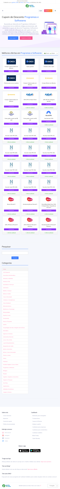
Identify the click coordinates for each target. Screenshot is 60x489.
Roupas (5, 373)
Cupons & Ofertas (37, 421)
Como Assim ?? (13, 38)
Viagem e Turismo (7, 392)
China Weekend (7, 303)
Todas (4, 269)
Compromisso (36, 418)
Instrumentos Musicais (8, 336)
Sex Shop (5, 383)
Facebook (5, 438)
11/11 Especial (6, 272)
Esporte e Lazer (6, 315)
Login (40, 10)
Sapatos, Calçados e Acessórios (10, 376)
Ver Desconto (11, 71)
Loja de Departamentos (8, 343)
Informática (5, 330)
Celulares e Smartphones (9, 300)
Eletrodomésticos (7, 306)
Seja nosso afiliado (32, 469)
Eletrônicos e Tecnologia (8, 309)
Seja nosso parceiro (46, 461)
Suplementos (6, 386)
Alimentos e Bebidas (8, 278)
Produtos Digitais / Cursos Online (10, 364)
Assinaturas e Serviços (8, 284)
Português (52, 485)
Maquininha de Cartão (8, 346)
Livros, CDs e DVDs (7, 339)
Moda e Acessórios (7, 349)
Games (4, 324)
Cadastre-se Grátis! (26, 38)
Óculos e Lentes (7, 355)
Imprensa (5, 418)
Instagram (5, 435)
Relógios (5, 370)
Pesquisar (15, 257)
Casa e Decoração (7, 296)
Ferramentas (6, 318)
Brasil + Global (49, 53)
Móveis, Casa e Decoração (9, 352)
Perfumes (5, 361)
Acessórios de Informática (9, 275)
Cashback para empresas (39, 427)
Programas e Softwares (8, 367)
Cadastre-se (48, 10)
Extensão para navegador (39, 415)
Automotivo (6, 287)
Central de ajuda (7, 421)
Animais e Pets (6, 281)
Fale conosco (6, 433)
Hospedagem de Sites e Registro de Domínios (14, 327)
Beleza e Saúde (7, 293)
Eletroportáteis (6, 312)
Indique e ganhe (36, 424)
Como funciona (7, 415)
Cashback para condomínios (39, 430)
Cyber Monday (36, 438)
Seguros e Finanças (7, 379)
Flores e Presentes (7, 321)
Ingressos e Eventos (8, 333)
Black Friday (35, 435)
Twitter (5, 441)
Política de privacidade (9, 424)
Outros (4, 358)
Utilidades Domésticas (8, 389)
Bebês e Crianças (7, 290)
